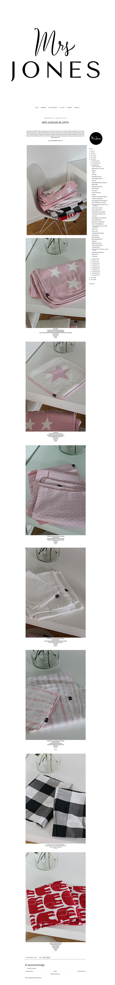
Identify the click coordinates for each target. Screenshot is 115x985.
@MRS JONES (95, 184)
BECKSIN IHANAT (96, 237)
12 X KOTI (62, 107)
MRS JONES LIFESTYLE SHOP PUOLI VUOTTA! (100, 205)
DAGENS (94, 194)
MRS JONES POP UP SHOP (98, 168)
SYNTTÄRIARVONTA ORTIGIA (99, 202)
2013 (92, 159)
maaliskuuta (95, 271)
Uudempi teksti (29, 971)
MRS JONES (43, 107)
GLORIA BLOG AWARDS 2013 (99, 214)
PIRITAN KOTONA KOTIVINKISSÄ (99, 196)
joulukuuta (94, 161)
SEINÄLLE (94, 170)
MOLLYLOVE (95, 231)
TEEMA (93, 172)
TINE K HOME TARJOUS (97, 245)
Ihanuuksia (94, 190)
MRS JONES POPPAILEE (97, 186)
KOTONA (94, 180)
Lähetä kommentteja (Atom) (34, 977)
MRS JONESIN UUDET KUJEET (98, 212)
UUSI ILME (94, 216)
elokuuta (94, 261)
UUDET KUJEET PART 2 (97, 210)
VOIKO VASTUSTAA (96, 192)
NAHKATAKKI (95, 235)
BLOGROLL (76, 107)
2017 (92, 151)
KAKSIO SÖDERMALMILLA (98, 224)
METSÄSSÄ (94, 241)
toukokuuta (95, 267)
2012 (92, 277)
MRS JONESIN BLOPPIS (97, 178)
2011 (92, 279)
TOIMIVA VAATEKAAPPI (97, 198)
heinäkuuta (95, 263)
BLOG (37, 107)
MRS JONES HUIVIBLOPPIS (98, 252)
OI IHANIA (94, 174)
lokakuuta (94, 165)
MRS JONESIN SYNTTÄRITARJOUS (99, 200)
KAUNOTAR (94, 229)
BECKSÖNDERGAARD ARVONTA (99, 182)
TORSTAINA (94, 256)
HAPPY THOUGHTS (96, 166)
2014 (92, 157)
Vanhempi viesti (81, 971)
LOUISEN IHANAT (96, 247)
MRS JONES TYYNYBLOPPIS (98, 222)
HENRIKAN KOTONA (96, 243)
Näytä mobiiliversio (55, 974)
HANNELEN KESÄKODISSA (98, 233)
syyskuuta (94, 259)
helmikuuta (95, 273)
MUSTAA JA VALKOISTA (97, 208)
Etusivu (55, 971)
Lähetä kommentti (31, 968)
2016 (92, 153)
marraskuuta (95, 163)
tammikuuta (95, 275)
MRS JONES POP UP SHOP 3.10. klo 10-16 (100, 249)
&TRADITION (95, 254)
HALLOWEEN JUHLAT (97, 220)
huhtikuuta (94, 269)
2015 (92, 155)
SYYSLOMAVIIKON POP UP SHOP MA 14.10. (99, 226)
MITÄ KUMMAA (95, 188)
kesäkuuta (94, 265)
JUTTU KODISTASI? (52, 107)
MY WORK (69, 107)
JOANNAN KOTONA (96, 176)
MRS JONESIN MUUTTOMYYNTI (99, 218)
